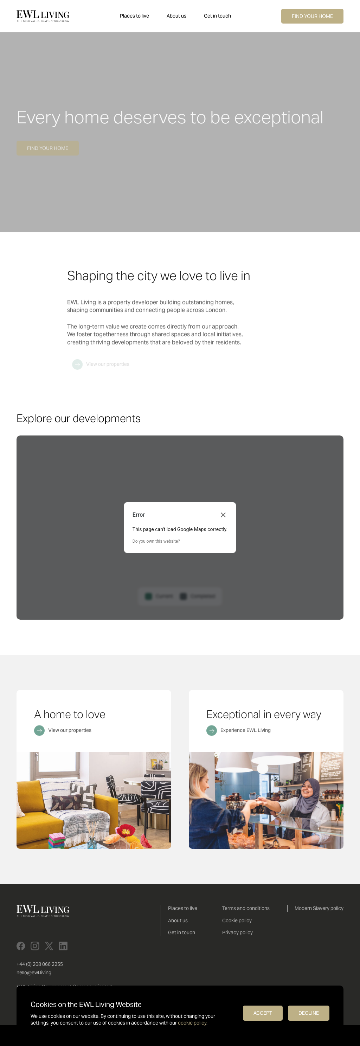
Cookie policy (237, 920)
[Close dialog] (223, 515)
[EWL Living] (43, 16)
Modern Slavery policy (319, 908)
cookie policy (192, 1023)
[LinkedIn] (63, 946)
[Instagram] (35, 946)
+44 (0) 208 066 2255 (40, 964)
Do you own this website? (156, 541)
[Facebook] (21, 946)
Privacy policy (237, 932)
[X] (49, 946)
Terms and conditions (246, 908)
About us (176, 16)
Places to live (134, 16)
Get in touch (217, 16)
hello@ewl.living (34, 972)
